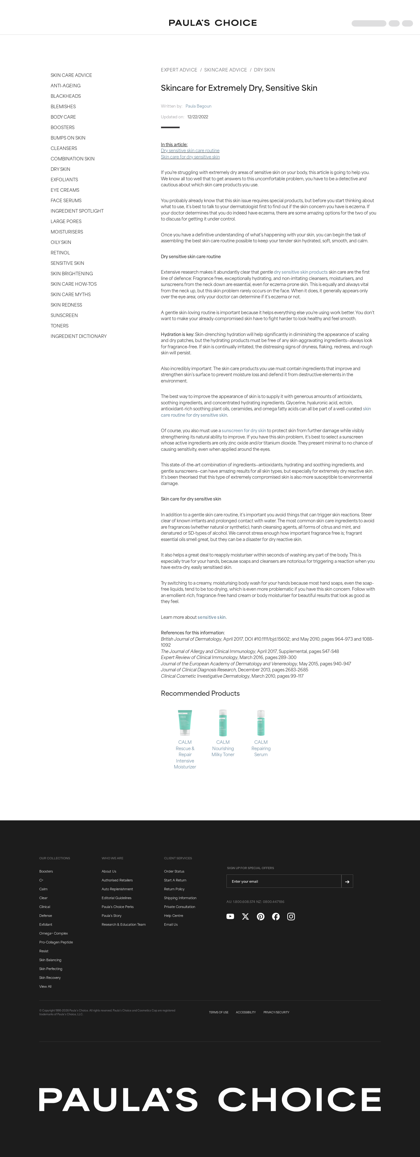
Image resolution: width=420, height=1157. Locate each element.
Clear (43, 897)
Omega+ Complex (53, 933)
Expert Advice (179, 69)
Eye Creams (65, 189)
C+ (41, 879)
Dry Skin (60, 168)
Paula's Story (111, 915)
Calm (43, 888)
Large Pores (66, 221)
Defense (45, 915)
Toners (59, 325)
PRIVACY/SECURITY (277, 1012)
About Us (109, 871)
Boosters (62, 127)
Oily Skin (61, 242)
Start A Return (175, 879)
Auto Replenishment (117, 888)
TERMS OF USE (218, 1012)
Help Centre (173, 915)
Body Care (63, 116)
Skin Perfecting (50, 968)
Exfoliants (64, 179)
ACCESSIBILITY (246, 1012)
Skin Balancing (50, 959)
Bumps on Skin (68, 137)
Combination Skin (73, 158)
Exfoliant (45, 924)
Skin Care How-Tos (74, 283)
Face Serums (66, 200)
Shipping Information (180, 897)
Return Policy (174, 888)
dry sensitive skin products (301, 271)
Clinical (44, 906)
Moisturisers (67, 231)
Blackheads (66, 95)
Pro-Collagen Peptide (56, 941)
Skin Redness (66, 304)
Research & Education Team (124, 924)
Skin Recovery (49, 977)
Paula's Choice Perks (118, 906)
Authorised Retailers (117, 879)
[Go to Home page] (213, 23)
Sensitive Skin (67, 262)
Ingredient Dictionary (79, 336)
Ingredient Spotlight (77, 210)
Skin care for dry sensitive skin (190, 156)
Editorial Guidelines (116, 897)
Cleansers (64, 148)
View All (45, 986)
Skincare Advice (225, 69)
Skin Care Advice (71, 75)
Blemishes (63, 106)
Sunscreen (64, 315)
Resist (43, 950)
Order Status (174, 871)
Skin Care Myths (71, 294)
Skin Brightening (72, 273)
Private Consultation (179, 906)
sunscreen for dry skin (244, 430)
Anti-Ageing (65, 85)
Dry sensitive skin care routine (190, 150)
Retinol (60, 252)
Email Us (171, 924)
